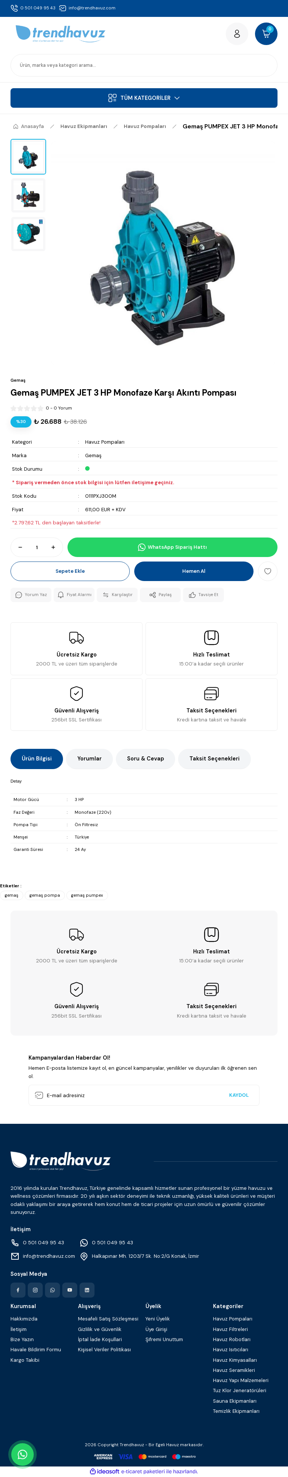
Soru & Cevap (145, 758)
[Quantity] (36, 547)
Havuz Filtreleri (230, 1329)
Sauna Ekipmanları (234, 1401)
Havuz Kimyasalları (235, 1360)
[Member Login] (237, 34)
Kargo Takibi (24, 1360)
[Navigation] (144, 98)
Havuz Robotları (231, 1339)
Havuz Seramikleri (234, 1370)
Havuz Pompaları (104, 442)
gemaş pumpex (87, 895)
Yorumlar (89, 758)
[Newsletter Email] (144, 1095)
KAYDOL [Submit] (239, 1095)
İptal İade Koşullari (100, 1339)
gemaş (11, 895)
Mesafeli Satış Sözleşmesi (108, 1319)
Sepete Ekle (70, 571)
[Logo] (60, 34)
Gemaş (93, 455)
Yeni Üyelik (158, 1319)
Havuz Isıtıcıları (230, 1349)
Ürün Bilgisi (37, 758)
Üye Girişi (156, 1329)
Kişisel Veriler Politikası (104, 1349)
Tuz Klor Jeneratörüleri (239, 1390)
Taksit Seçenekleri (214, 758)
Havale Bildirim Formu (35, 1349)
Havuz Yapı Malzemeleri (240, 1380)
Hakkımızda (24, 1319)
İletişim (18, 1329)
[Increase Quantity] (56, 547)
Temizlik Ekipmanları (236, 1411)
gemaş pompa (45, 895)
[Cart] (266, 34)
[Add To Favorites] (268, 571)
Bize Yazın (22, 1339)
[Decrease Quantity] (16, 547)
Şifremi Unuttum (164, 1339)
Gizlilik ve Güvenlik (100, 1329)
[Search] (144, 65)
